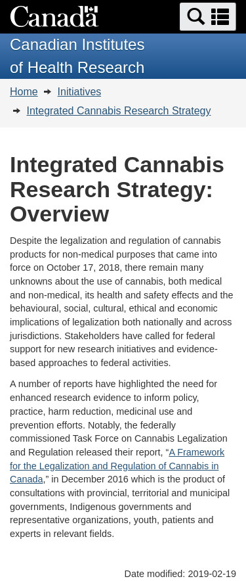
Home (24, 91)
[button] (208, 17)
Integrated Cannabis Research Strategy (118, 110)
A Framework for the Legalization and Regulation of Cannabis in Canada (117, 465)
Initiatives (80, 91)
